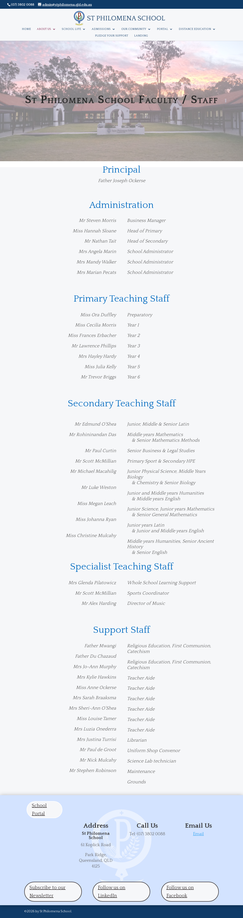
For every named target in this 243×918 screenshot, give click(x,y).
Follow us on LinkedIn (111, 891)
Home (26, 29)
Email (198, 834)
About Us (44, 29)
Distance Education (195, 29)
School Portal (39, 809)
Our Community (133, 29)
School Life (71, 29)
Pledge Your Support (111, 35)
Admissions (101, 29)
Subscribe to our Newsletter (47, 891)
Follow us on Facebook (180, 891)
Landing (141, 35)
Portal (162, 29)
